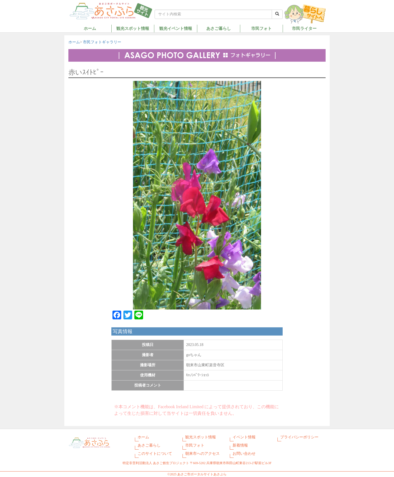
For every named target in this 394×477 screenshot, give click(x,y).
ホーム (90, 28)
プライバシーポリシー (299, 437)
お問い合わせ (244, 454)
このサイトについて (155, 454)
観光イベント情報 (175, 28)
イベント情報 (244, 437)
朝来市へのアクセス (202, 454)
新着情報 (240, 445)
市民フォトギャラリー (102, 42)
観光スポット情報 (132, 28)
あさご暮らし (218, 28)
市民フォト (261, 28)
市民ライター (304, 28)
